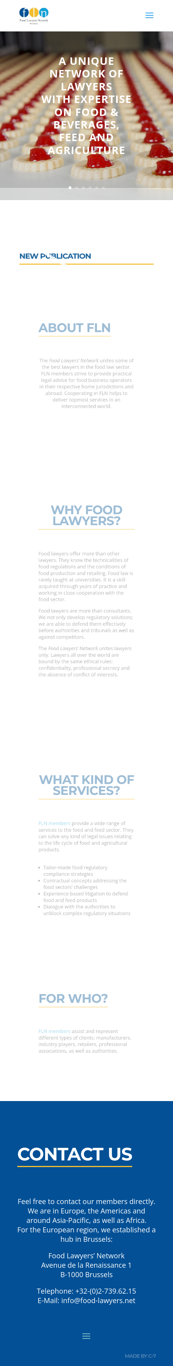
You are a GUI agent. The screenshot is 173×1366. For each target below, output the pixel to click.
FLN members (59, 826)
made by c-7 (140, 1356)
